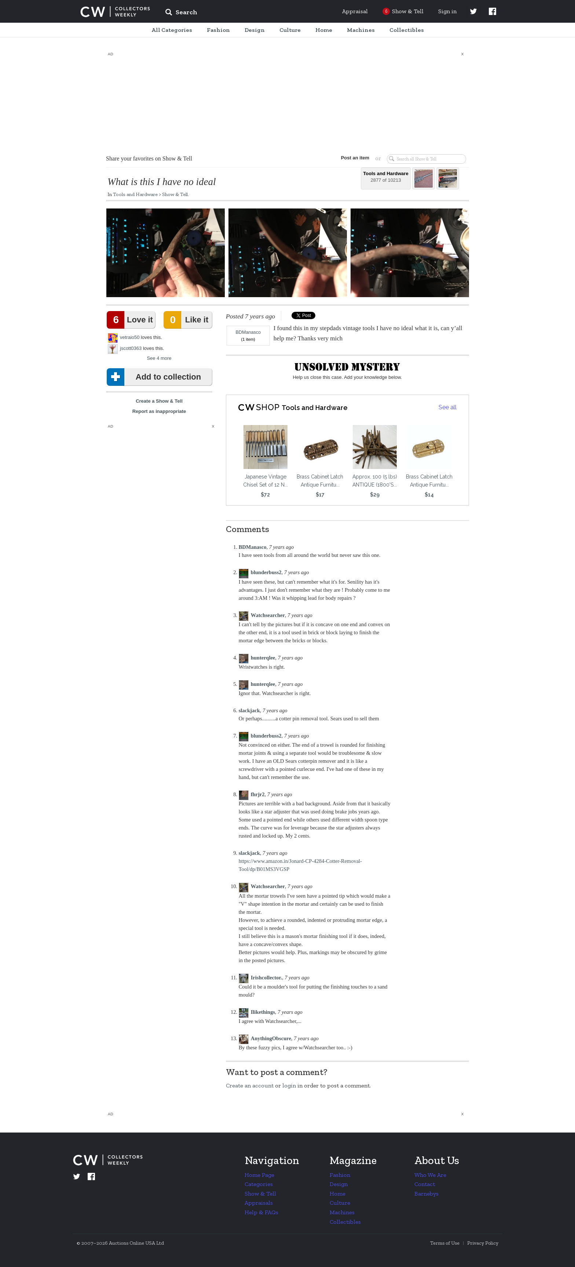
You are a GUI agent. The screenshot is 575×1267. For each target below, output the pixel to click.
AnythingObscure (271, 1038)
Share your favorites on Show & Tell (149, 158)
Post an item (355, 157)
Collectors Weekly (115, 11)
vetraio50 (129, 337)
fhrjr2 (258, 794)
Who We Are (430, 1174)
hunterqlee (263, 658)
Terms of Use (444, 1243)
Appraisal (355, 11)
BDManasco (248, 332)
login (289, 1085)
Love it (131, 320)
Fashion (340, 1174)
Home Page (259, 1174)
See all (448, 407)
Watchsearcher (268, 615)
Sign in (447, 11)
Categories (259, 1184)
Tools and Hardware (135, 194)
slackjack (249, 710)
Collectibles (345, 1221)
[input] (234, 13)
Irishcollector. (266, 977)
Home (337, 1193)
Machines (342, 1212)
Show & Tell (175, 194)
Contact (424, 1184)
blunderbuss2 (266, 572)
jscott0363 (131, 348)
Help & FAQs (261, 1212)
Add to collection (155, 377)
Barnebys (426, 1193)
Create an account (250, 1085)
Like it (187, 320)
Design (339, 1184)
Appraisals (259, 1202)
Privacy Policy (482, 1243)
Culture (340, 1202)
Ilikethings (263, 1012)
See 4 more (159, 358)
